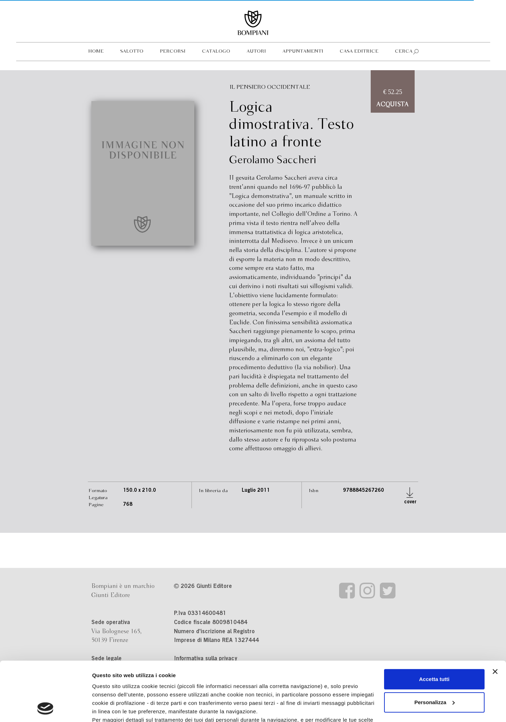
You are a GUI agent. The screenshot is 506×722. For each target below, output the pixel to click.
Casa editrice (359, 51)
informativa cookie (252, 673)
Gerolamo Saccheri (272, 160)
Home (96, 51)
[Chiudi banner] (495, 616)
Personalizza (434, 647)
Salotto (131, 51)
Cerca (404, 51)
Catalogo (216, 51)
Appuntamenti (303, 51)
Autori (256, 51)
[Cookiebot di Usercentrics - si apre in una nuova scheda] (45, 708)
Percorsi (173, 51)
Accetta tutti (434, 624)
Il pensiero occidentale (270, 87)
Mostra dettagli (111, 708)
